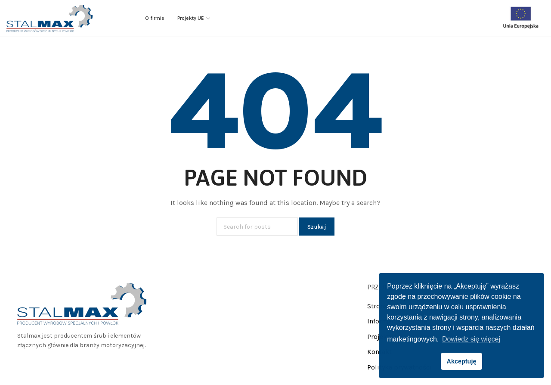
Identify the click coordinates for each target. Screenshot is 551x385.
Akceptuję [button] (462, 361)
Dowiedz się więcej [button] (471, 339)
